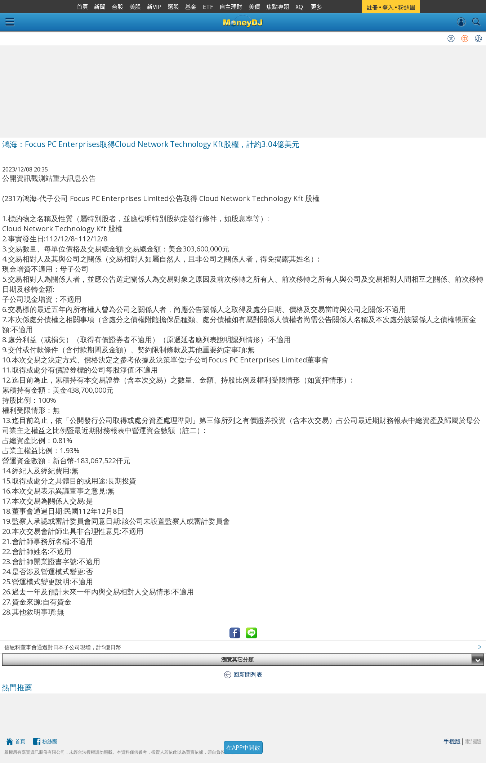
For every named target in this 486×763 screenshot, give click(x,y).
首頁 (20, 741)
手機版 (452, 741)
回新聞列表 (247, 674)
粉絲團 (49, 741)
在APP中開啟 (243, 747)
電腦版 (473, 741)
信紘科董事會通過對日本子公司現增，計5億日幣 (62, 647)
